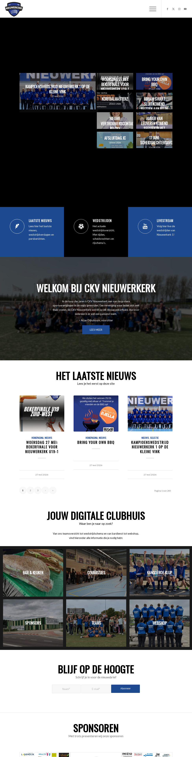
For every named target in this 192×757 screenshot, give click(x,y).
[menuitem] (150, 9)
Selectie (154, 437)
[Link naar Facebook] (167, 9)
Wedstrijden (102, 220)
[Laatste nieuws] (17, 226)
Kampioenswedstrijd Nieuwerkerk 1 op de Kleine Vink (150, 447)
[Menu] (150, 9)
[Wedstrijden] (81, 226)
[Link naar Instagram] (179, 9)
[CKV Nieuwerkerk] (14, 9)
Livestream (165, 220)
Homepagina (37, 437)
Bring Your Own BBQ (95, 442)
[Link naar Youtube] (185, 9)
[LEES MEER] (96, 329)
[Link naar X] (173, 9)
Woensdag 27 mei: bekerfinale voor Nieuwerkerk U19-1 (42, 447)
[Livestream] (145, 226)
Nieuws (48, 437)
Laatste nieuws (40, 220)
